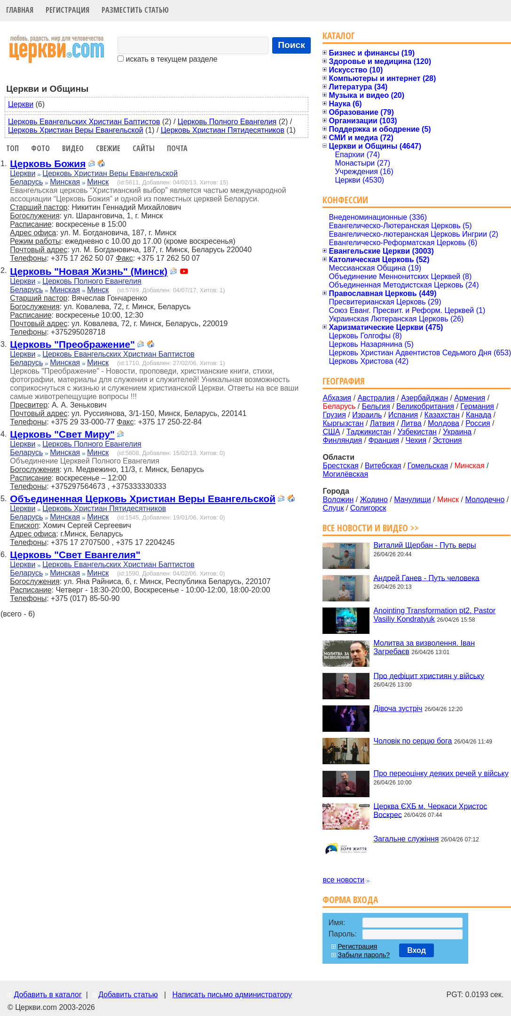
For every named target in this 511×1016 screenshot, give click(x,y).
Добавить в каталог (47, 995)
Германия (477, 406)
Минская (65, 182)
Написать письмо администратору (231, 995)
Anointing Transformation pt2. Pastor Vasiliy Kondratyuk (434, 615)
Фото (40, 148)
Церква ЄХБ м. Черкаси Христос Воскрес (430, 810)
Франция (383, 440)
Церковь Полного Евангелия (227, 122)
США (331, 432)
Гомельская (428, 466)
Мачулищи (412, 500)
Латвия (382, 423)
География (343, 381)
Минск (98, 182)
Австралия (376, 398)
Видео (73, 148)
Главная (19, 10)
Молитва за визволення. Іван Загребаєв (424, 647)
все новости (343, 880)
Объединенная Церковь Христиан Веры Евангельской (142, 498)
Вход (416, 950)
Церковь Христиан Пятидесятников (222, 130)
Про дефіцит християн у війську (428, 676)
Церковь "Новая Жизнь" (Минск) (88, 271)
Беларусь (26, 182)
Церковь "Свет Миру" (62, 434)
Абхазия (336, 398)
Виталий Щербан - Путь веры (424, 545)
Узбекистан (417, 432)
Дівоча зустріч (397, 708)
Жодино (374, 500)
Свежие (108, 148)
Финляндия (342, 440)
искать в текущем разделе (167, 59)
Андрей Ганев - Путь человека (426, 578)
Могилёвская (345, 474)
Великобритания (425, 406)
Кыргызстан (342, 423)
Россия (477, 423)
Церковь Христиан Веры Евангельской (75, 130)
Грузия (334, 415)
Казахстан (442, 415)
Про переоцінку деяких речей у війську (440, 773)
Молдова (443, 423)
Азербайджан (424, 398)
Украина (457, 432)
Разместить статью (135, 10)
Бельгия (376, 406)
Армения (469, 398)
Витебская (383, 466)
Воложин (338, 500)
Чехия (415, 440)
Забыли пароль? (364, 955)
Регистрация (67, 10)
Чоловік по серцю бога (412, 741)
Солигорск (368, 508)
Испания (403, 415)
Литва (411, 423)
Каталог (338, 35)
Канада (478, 415)
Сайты (144, 148)
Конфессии (345, 199)
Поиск (291, 45)
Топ (12, 148)
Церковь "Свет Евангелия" (75, 554)
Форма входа (350, 899)
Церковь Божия (48, 163)
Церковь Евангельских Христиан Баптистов (84, 122)
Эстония (447, 440)
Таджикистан (369, 432)
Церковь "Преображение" (72, 344)
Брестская (340, 466)
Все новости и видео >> (370, 527)
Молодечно (484, 500)
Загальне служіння (406, 839)
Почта (177, 148)
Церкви (20, 104)
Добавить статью (128, 995)
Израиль (367, 415)
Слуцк (333, 508)
